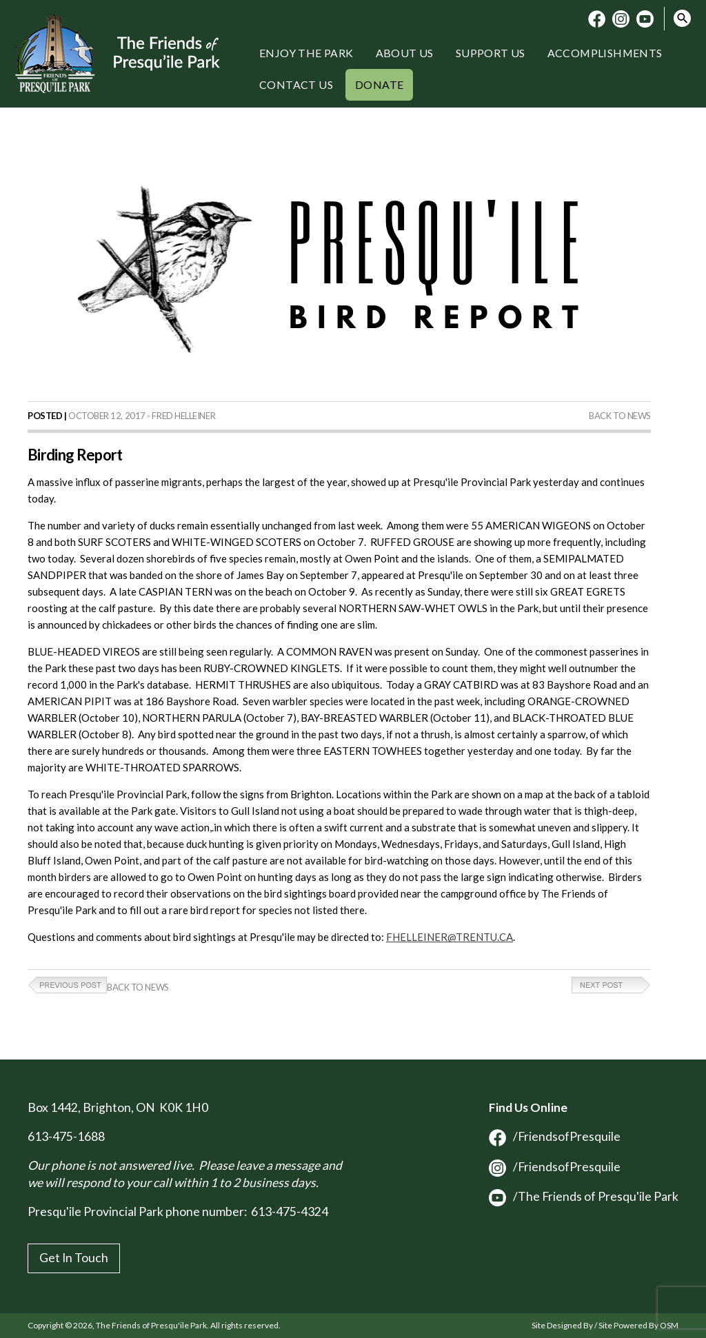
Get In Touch (73, 1257)
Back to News (620, 415)
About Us (405, 52)
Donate (379, 84)
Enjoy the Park (306, 52)
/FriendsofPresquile (555, 1136)
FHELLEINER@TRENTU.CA (449, 937)
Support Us (490, 52)
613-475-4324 (289, 1211)
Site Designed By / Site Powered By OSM (605, 1325)
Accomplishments (605, 52)
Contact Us (296, 84)
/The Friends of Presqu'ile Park (583, 1196)
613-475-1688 (66, 1136)
